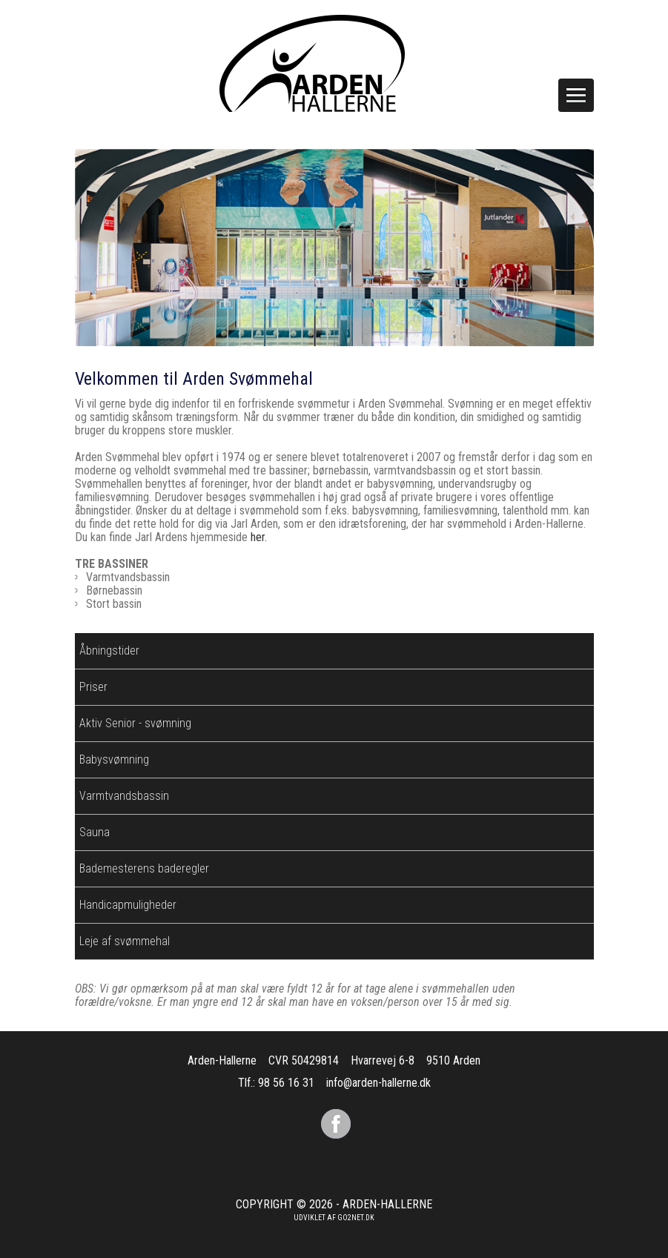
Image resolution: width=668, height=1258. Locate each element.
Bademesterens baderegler (144, 868)
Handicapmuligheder (127, 905)
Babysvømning (114, 759)
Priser (93, 687)
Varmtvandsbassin (124, 796)
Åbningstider (109, 650)
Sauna (94, 832)
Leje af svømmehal (124, 941)
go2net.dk (355, 1218)
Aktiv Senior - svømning (135, 723)
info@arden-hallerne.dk (378, 1083)
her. (259, 537)
